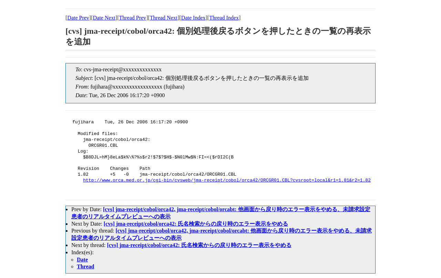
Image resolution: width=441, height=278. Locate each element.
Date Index (193, 18)
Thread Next (163, 18)
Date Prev (78, 18)
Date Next (104, 18)
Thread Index (224, 18)
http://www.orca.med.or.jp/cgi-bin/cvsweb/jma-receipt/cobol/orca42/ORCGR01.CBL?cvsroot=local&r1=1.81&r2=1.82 (227, 180)
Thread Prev (132, 18)
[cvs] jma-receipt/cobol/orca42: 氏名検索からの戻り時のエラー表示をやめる (196, 224)
